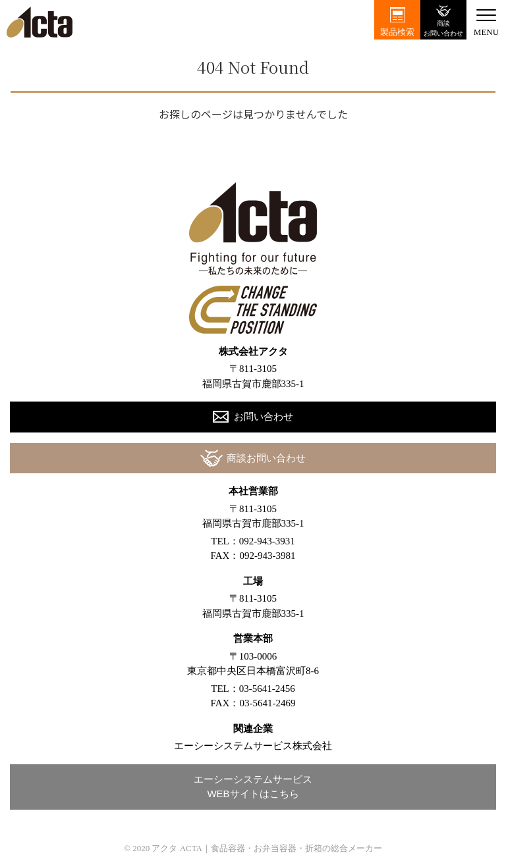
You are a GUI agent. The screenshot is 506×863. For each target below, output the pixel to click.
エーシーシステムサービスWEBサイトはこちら (253, 786)
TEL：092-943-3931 (253, 541)
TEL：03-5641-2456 (253, 688)
